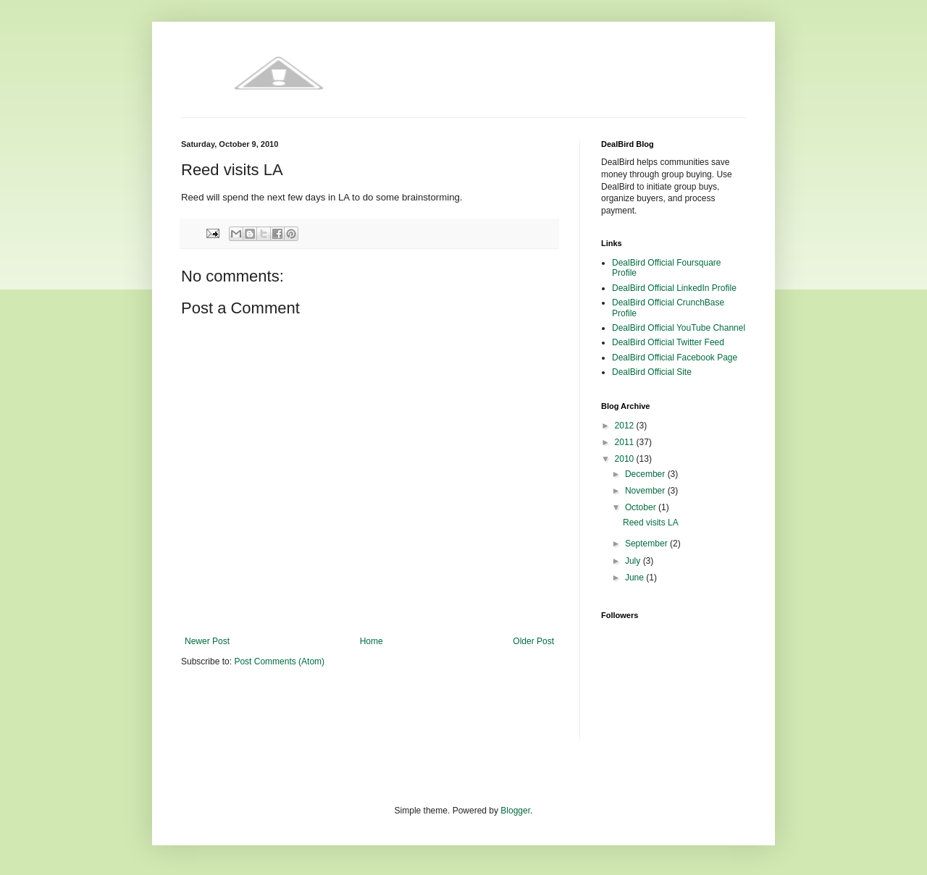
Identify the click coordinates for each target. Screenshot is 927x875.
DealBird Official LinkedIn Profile (674, 288)
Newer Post (207, 641)
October (641, 507)
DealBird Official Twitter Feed (668, 342)
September (647, 543)
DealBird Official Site (652, 372)
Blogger (515, 811)
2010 (626, 459)
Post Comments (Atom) (279, 661)
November (646, 491)
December (646, 474)
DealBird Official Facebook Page (674, 357)
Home (371, 641)
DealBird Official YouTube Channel (678, 328)
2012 (626, 425)
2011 (626, 442)
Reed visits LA (651, 522)
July (634, 561)
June (635, 577)
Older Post (533, 641)
